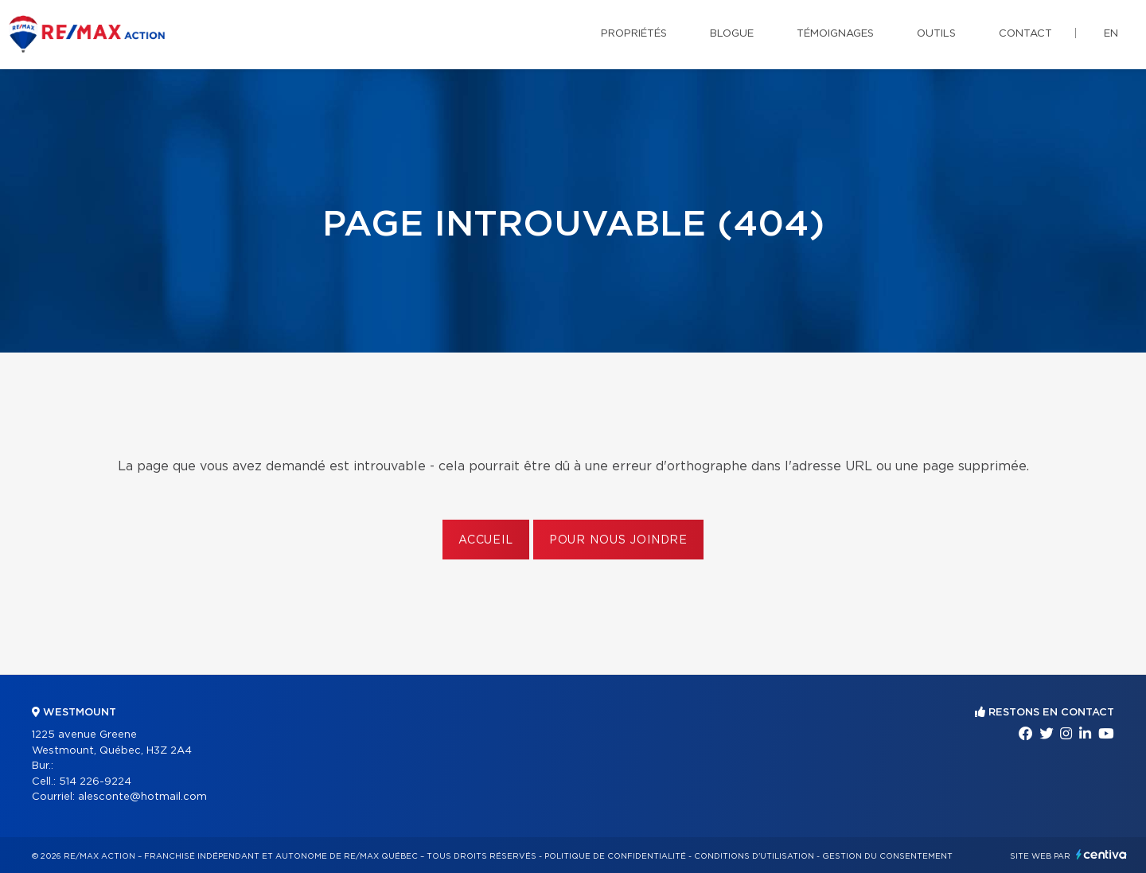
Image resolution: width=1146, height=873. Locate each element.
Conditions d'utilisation (754, 856)
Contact (1025, 34)
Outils (936, 34)
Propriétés (634, 34)
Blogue (732, 34)
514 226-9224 (95, 782)
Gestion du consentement (887, 856)
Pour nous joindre (618, 540)
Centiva (1101, 854)
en (1111, 34)
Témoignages (835, 34)
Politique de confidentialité (615, 856)
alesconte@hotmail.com (142, 797)
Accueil (485, 540)
